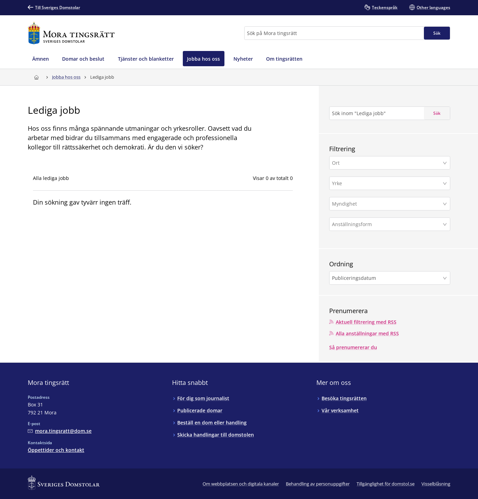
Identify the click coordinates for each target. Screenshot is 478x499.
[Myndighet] (387, 204)
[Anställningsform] (387, 224)
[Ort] (387, 163)
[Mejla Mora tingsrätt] (60, 431)
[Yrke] (387, 183)
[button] (389, 163)
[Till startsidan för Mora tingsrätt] (71, 33)
